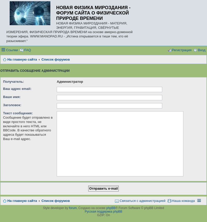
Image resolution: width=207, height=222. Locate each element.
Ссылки (12, 50)
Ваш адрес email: (17, 89)
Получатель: (13, 82)
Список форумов (55, 201)
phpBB (110, 208)
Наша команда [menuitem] (183, 201)
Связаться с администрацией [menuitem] (142, 201)
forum (73, 208)
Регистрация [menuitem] (181, 50)
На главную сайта (22, 201)
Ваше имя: (12, 97)
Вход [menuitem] (201, 50)
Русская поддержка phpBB (103, 211)
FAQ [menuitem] (27, 50)
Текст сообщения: (18, 113)
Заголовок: (12, 105)
